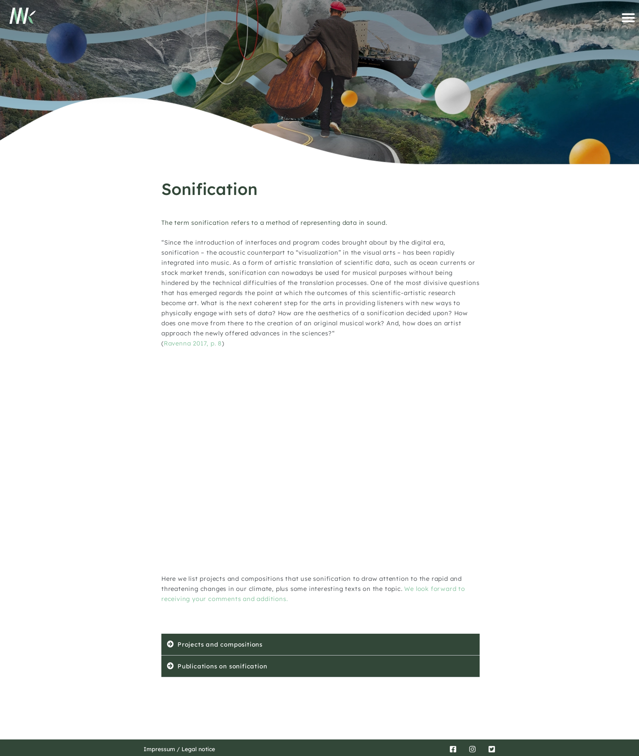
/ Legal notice (195, 749)
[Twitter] (491, 749)
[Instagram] (472, 749)
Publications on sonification (222, 666)
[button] (628, 17)
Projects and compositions (220, 644)
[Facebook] (453, 749)
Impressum (159, 749)
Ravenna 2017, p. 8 (193, 343)
